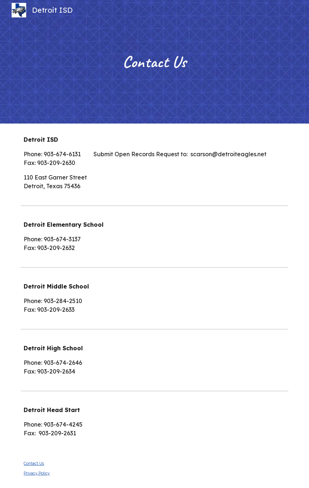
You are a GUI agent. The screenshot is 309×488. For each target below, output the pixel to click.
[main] (154, 62)
